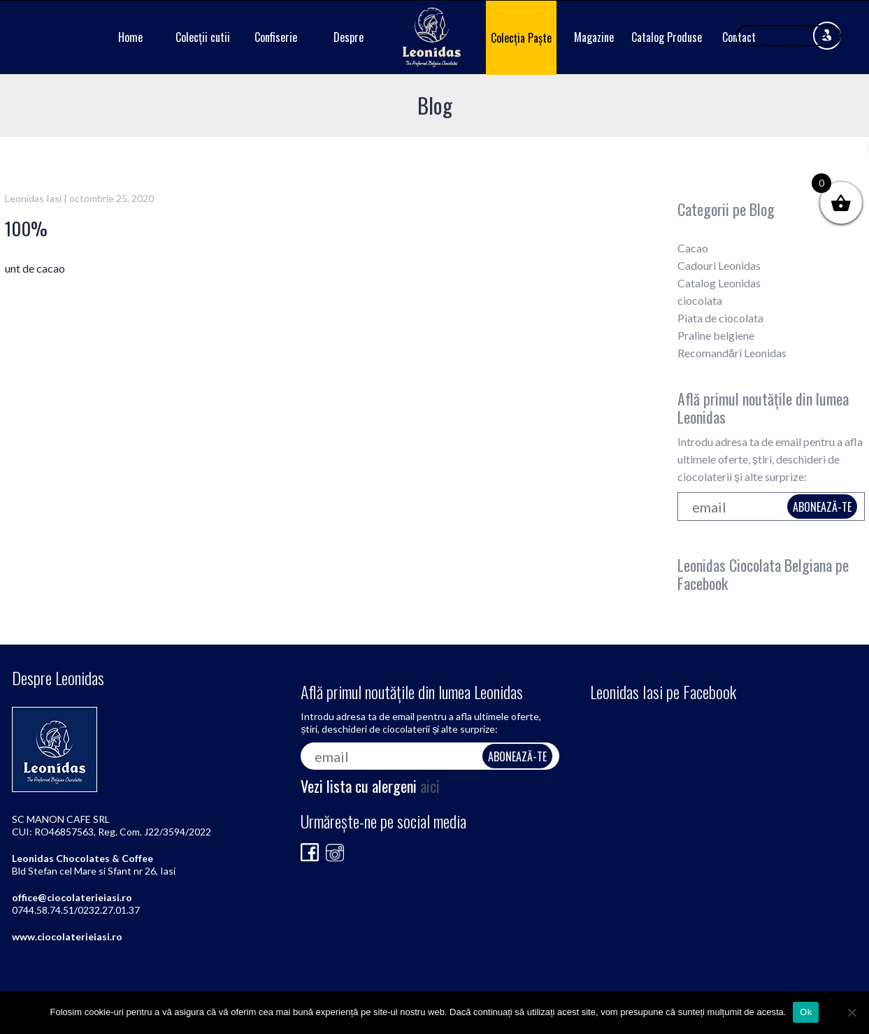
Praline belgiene (715, 335)
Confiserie (275, 37)
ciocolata (699, 300)
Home (130, 37)
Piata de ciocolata (720, 317)
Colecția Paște (521, 37)
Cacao (692, 247)
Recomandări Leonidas (732, 352)
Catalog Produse (666, 37)
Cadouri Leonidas (719, 265)
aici (430, 786)
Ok (806, 1012)
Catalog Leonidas (719, 282)
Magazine (594, 37)
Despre (348, 37)
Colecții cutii (202, 37)
